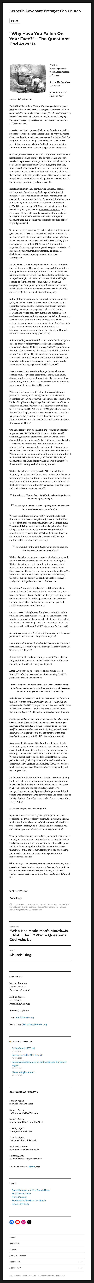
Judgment (20, 910)
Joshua (12, 910)
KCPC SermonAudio (21, 1193)
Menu (14, 21)
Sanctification (36, 910)
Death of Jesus (43, 907)
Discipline (54, 907)
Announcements (17, 1256)
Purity (27, 910)
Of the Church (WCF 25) (23, 1048)
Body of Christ (24, 907)
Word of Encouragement (51, 904)
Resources (14, 1262)
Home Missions (19, 1197)
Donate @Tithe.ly (20, 1204)
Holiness (62, 907)
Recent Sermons (22, 1042)
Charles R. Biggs (19, 904)
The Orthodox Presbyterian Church (29, 1200)
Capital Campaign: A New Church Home (31, 1190)
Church (34, 907)
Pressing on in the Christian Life (27, 1055)
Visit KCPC (14, 1244)
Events (32, 1166)
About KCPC (15, 1268)
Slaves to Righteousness (23, 1072)
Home (12, 1238)
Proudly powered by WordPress (53, 1276)
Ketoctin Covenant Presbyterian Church (45, 11)
